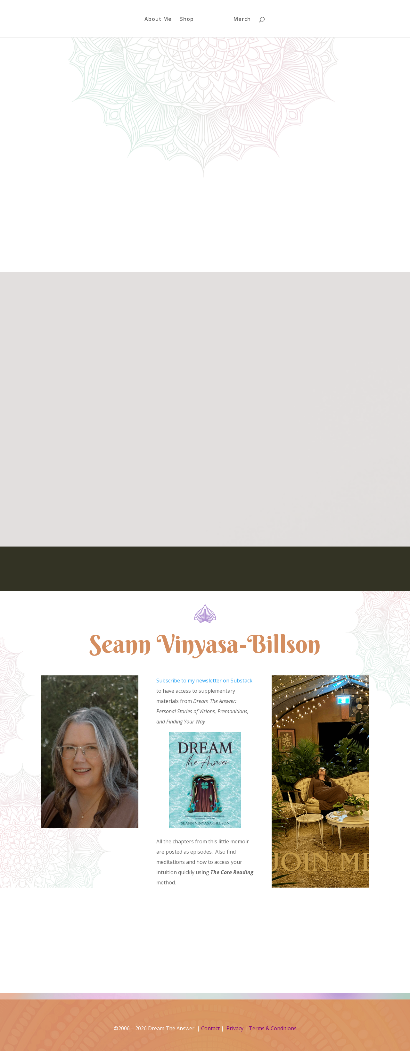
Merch (240, 19)
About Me (160, 19)
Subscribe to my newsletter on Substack (204, 680)
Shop (189, 19)
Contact (210, 1028)
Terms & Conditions (273, 1028)
